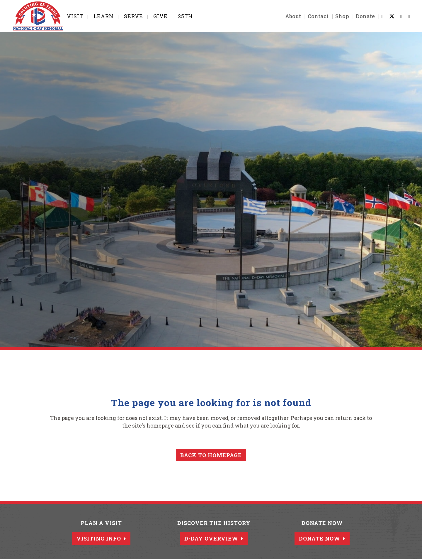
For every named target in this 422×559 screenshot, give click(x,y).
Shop (338, 16)
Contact (314, 16)
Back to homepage (211, 455)
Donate (361, 16)
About (289, 16)
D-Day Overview (213, 538)
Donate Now (322, 538)
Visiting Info (101, 538)
